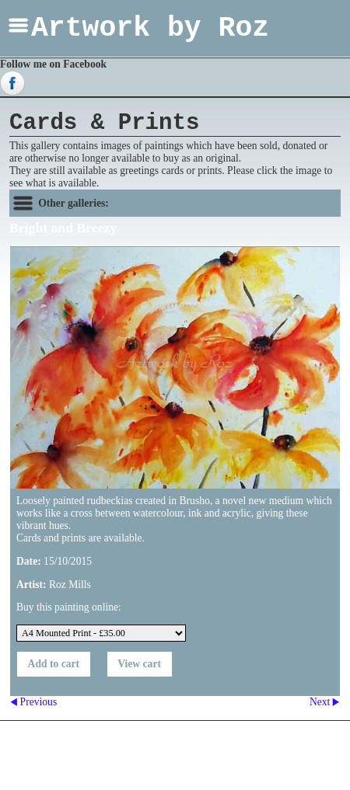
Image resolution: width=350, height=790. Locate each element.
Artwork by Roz (150, 28)
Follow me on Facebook (53, 64)
